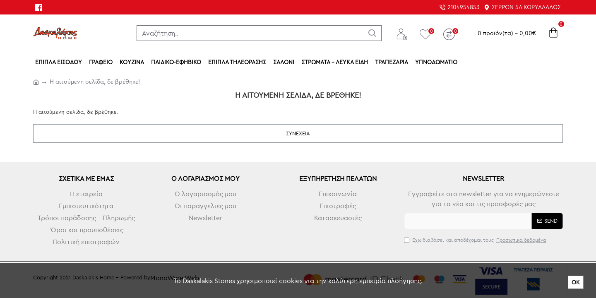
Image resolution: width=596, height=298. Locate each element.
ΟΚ (576, 282)
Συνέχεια (298, 133)
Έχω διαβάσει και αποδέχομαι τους (476, 240)
